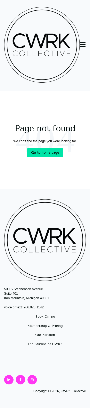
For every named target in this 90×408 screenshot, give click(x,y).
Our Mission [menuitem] (45, 335)
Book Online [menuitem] (45, 316)
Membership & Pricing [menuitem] (45, 326)
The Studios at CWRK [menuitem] (45, 344)
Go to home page (45, 153)
